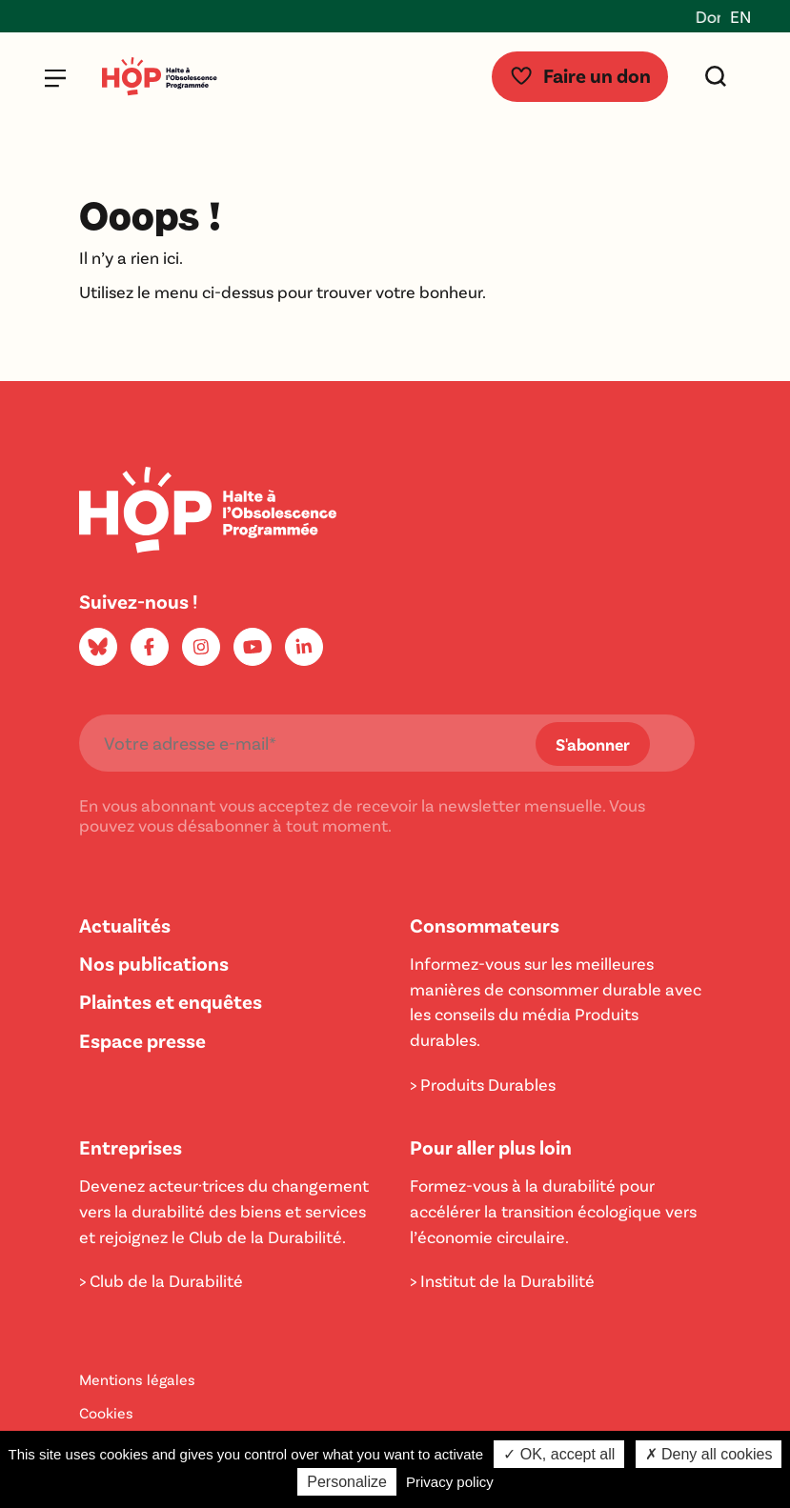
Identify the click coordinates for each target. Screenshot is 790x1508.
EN (740, 16)
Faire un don (580, 75)
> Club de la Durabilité (161, 1280)
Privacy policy (450, 1482)
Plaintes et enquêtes (170, 1001)
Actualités (125, 924)
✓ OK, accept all (559, 1454)
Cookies (106, 1412)
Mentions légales (137, 1379)
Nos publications (154, 963)
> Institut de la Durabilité (502, 1280)
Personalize (347, 1482)
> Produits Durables (483, 1084)
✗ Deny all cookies (709, 1454)
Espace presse (142, 1040)
